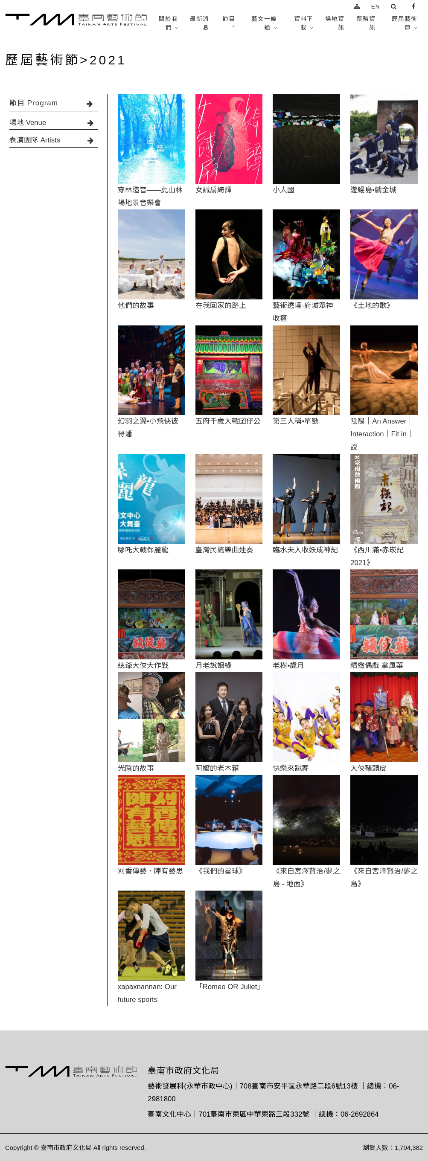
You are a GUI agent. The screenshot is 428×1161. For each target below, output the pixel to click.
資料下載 (303, 23)
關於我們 (168, 23)
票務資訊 (366, 23)
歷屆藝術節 (404, 23)
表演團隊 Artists (53, 140)
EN (375, 6)
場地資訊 (334, 23)
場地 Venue (53, 123)
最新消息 (199, 23)
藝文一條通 (264, 23)
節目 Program (53, 103)
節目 (228, 19)
